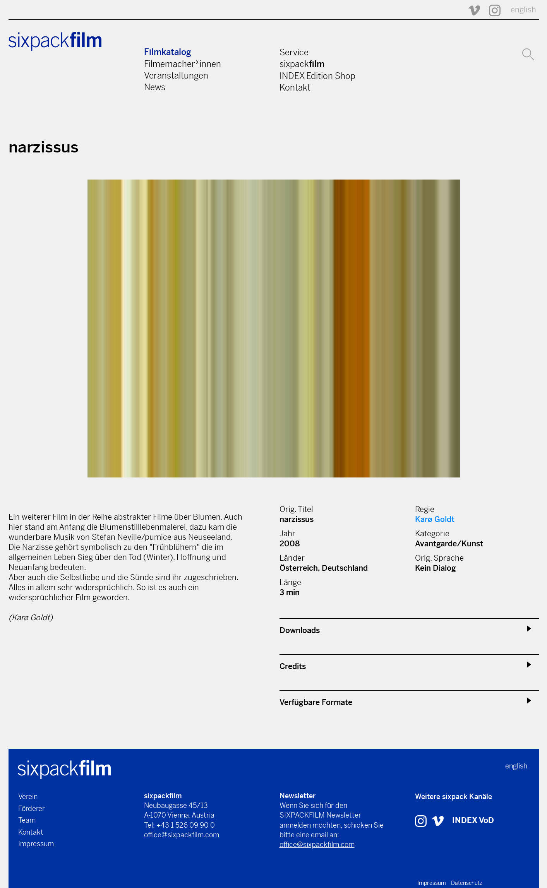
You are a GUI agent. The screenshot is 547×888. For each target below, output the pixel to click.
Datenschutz (466, 882)
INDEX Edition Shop (317, 75)
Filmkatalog (167, 52)
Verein (28, 796)
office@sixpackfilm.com (181, 834)
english (523, 10)
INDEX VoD (473, 820)
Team (27, 820)
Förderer (31, 808)
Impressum (36, 843)
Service (294, 52)
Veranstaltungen (176, 75)
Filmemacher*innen (182, 63)
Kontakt (295, 87)
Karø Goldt (434, 519)
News (154, 87)
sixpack (302, 63)
